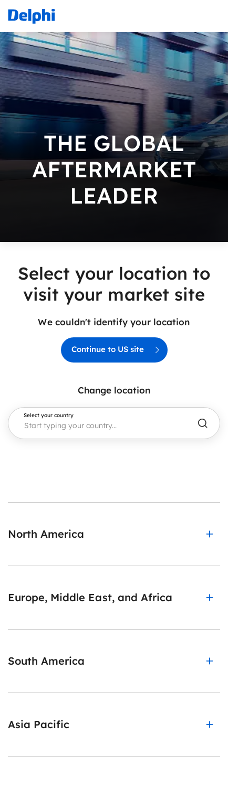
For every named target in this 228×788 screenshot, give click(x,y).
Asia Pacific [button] (38, 724)
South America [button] (46, 660)
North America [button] (46, 533)
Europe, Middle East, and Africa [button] (90, 597)
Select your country (49, 415)
